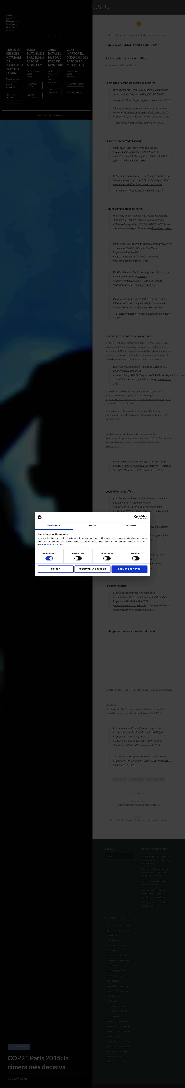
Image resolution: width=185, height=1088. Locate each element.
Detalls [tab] (92, 526)
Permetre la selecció (92, 569)
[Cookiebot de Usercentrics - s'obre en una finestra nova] (136, 517)
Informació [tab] (131, 526)
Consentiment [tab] (53, 526)
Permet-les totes (129, 569)
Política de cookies (53, 544)
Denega (55, 569)
